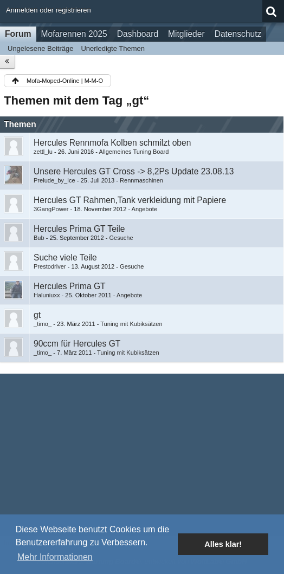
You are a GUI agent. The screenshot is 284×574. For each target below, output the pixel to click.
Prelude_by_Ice (54, 180)
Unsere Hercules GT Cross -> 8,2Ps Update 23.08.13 (134, 171)
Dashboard (137, 33)
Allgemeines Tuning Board (134, 151)
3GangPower (51, 209)
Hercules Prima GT (70, 286)
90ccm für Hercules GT (77, 343)
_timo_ (42, 324)
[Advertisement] (142, 455)
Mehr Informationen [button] (55, 557)
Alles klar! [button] (223, 544)
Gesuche (121, 237)
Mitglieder (186, 33)
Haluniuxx (47, 295)
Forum (18, 33)
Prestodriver (50, 266)
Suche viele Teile (65, 257)
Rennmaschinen (141, 180)
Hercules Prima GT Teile (79, 228)
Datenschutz (238, 33)
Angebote (144, 209)
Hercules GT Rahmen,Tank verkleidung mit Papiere (130, 200)
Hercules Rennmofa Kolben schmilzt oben (112, 142)
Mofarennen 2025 (74, 33)
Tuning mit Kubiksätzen (131, 324)
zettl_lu (43, 151)
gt (37, 314)
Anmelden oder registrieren (48, 10)
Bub (39, 237)
